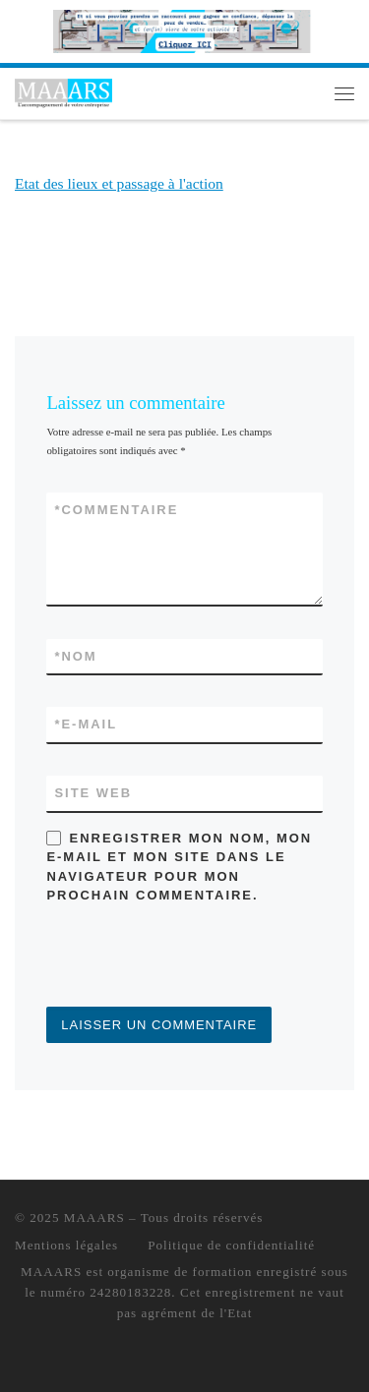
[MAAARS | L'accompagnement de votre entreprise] (63, 91)
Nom (75, 656)
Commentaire (116, 509)
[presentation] (195, 958)
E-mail (85, 724)
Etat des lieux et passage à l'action (119, 183)
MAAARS (94, 1217)
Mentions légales (66, 1245)
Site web (93, 792)
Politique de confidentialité (231, 1245)
